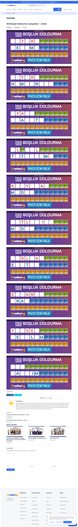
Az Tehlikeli (22, 501)
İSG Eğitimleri (48, 505)
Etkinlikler (20, 9)
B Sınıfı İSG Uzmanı (23, 511)
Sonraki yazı (9, 418)
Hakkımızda (48, 497)
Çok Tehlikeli (22, 504)
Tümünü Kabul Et (67, 522)
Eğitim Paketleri (58, 9)
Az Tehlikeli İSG (34, 497)
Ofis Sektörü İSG (35, 516)
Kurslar (14, 9)
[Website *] (61, 466)
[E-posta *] (39, 466)
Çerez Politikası (62, 508)
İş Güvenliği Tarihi (54, 438)
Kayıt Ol (65, 9)
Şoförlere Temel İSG (35, 520)
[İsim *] (16, 466)
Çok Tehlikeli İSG (35, 505)
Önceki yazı (8, 412)
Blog (31, 9)
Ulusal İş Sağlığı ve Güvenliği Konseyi (37, 438)
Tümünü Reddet (59, 522)
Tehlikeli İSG (34, 501)
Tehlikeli (25, 501)
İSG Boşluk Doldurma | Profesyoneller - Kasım (17, 414)
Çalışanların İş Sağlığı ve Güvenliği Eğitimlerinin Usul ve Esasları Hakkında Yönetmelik (16, 439)
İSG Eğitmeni (9, 27)
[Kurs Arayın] (38, 5)
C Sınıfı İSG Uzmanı (23, 508)
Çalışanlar (21, 497)
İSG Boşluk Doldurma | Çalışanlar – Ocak (16, 420)
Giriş (70, 9)
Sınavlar (13, 13)
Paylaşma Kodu (9, 391)
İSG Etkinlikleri (48, 508)
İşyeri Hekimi (22, 518)
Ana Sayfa (8, 9)
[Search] (29, 5)
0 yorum (24, 27)
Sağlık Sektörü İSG (35, 512)
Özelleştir (52, 522)
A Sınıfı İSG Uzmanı (23, 515)
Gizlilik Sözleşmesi (63, 497)
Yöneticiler (25, 497)
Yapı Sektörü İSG (35, 508)
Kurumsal (26, 9)
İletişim (47, 501)
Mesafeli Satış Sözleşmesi (64, 501)
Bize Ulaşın (10, 499)
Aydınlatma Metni (63, 505)
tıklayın (64, 519)
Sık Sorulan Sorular (38, 9)
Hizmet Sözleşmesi (63, 512)
